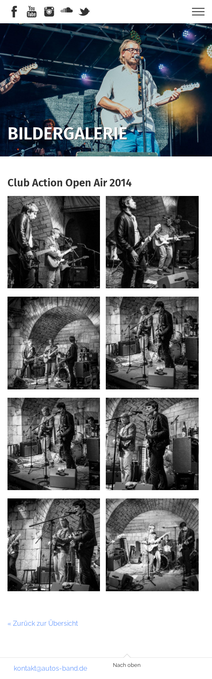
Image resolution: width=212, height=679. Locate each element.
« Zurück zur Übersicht (42, 623)
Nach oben (127, 665)
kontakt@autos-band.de (50, 668)
